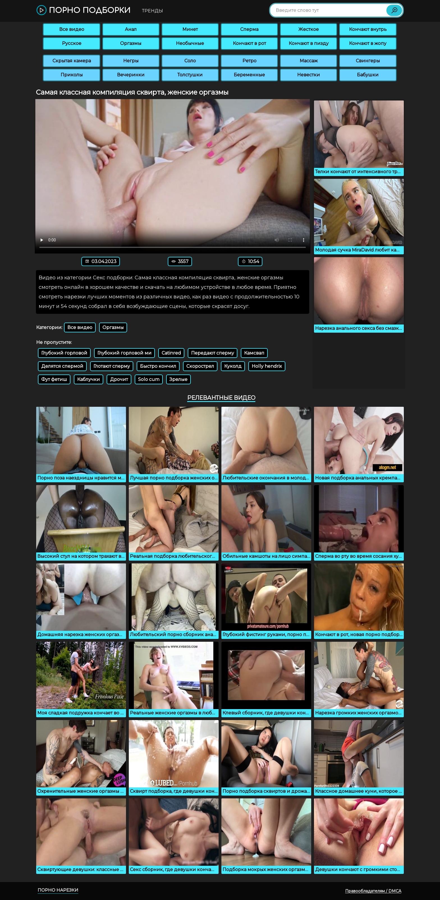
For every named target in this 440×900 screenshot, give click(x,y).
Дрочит (119, 379)
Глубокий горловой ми (124, 353)
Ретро (249, 60)
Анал (131, 29)
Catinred (171, 353)
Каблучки (88, 379)
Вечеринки (131, 74)
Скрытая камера (71, 60)
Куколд (233, 366)
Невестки (308, 74)
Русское (71, 43)
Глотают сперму (111, 366)
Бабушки (368, 74)
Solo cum (148, 379)
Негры (131, 60)
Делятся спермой (62, 366)
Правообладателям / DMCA (373, 891)
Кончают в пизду (309, 43)
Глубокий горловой (64, 353)
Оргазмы (130, 43)
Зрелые (178, 379)
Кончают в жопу (367, 43)
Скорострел (200, 366)
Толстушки (190, 74)
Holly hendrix (267, 366)
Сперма (249, 29)
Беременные (249, 74)
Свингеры (368, 60)
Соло (190, 60)
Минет (190, 29)
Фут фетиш (54, 379)
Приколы (72, 74)
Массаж (309, 60)
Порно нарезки (58, 890)
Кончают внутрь (368, 29)
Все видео (71, 29)
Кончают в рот (249, 43)
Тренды (152, 10)
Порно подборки (83, 10)
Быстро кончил (158, 366)
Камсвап (254, 353)
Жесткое (308, 29)
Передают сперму (212, 353)
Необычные (190, 43)
